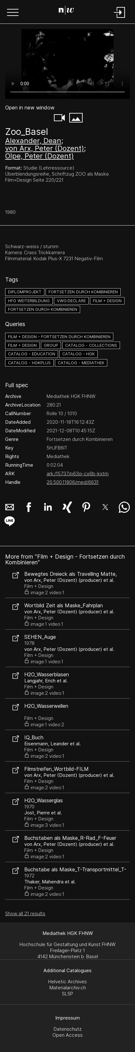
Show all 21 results (25, 913)
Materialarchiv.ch (67, 988)
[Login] (119, 18)
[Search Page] (66, 11)
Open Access (67, 1035)
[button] (12, 13)
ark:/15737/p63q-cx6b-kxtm (78, 473)
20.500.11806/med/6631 (73, 482)
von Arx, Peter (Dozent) (44, 148)
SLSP (67, 994)
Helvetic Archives (67, 982)
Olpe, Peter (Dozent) (39, 156)
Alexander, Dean (33, 140)
